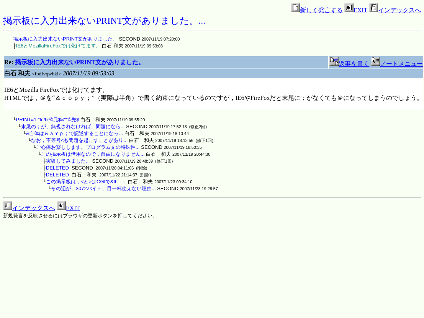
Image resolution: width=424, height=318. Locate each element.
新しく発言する (317, 10)
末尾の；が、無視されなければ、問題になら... (73, 126)
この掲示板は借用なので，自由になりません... (93, 154)
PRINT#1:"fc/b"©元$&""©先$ (47, 119)
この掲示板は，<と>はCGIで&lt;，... (86, 181)
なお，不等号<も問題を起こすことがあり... (79, 140)
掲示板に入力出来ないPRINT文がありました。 (65, 39)
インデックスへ (395, 10)
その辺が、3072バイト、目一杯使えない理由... (103, 188)
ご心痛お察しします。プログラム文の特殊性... (88, 147)
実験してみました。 (68, 161)
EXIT (355, 10)
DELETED (57, 168)
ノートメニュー (397, 63)
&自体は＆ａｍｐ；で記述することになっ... (74, 133)
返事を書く (349, 63)
